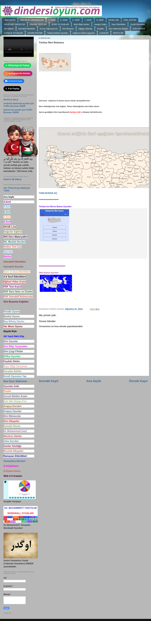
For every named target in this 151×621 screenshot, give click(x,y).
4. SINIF (52, 20)
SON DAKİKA (139, 29)
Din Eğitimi (9, 29)
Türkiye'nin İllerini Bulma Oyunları (55, 206)
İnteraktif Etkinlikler (26, 29)
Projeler (100, 29)
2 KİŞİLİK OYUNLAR (13, 33)
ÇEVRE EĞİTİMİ (34, 33)
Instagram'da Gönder (18, 73)
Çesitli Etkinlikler (137, 24)
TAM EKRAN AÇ (48, 193)
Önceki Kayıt (138, 381)
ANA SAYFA (10, 20)
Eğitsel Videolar (85, 29)
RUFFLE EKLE (11, 99)
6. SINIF (76, 20)
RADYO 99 (118, 33)
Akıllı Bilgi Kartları (81, 24)
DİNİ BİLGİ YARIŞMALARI (32, 20)
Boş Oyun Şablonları (15, 381)
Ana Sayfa (93, 381)
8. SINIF (100, 20)
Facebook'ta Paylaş (13, 81)
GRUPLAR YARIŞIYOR (14, 24)
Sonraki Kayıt (48, 381)
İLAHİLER (104, 33)
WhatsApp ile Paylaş (17, 65)
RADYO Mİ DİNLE (13, 179)
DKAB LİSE (113, 20)
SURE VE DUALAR (60, 24)
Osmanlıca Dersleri (14, 461)
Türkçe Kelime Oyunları (57, 33)
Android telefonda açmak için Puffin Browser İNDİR (19, 104)
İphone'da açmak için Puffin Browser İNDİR (18, 111)
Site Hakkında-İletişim (118, 29)
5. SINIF (64, 20)
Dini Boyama (68, 29)
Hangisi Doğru (100, 24)
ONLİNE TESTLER (38, 24)
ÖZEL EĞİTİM (130, 20)
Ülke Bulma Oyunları (49, 273)
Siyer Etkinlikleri (118, 24)
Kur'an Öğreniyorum (49, 29)
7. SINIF (88, 20)
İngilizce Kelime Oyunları (84, 33)
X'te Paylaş (12, 88)
